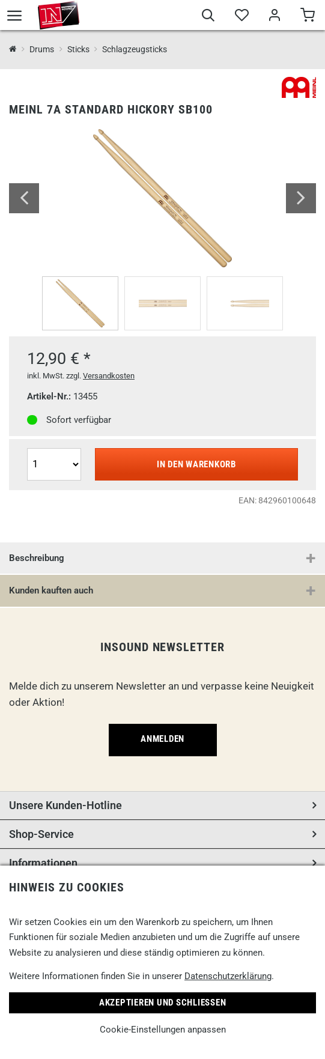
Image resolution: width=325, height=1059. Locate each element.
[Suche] (208, 16)
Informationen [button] (43, 863)
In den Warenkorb (196, 464)
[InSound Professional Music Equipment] (13, 49)
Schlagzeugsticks (134, 49)
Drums (41, 49)
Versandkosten (109, 375)
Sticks (78, 49)
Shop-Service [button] (41, 834)
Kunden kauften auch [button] (51, 590)
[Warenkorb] (307, 16)
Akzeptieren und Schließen (162, 1002)
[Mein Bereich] (274, 16)
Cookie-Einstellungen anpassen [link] (163, 1029)
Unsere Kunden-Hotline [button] (65, 805)
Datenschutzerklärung (228, 976)
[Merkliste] (241, 16)
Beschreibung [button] (36, 558)
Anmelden (162, 738)
